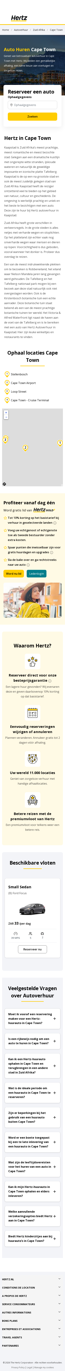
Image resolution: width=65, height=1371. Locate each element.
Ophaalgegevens (20, 97)
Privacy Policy (18, 1367)
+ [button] (6, 412)
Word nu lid (13, 574)
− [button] (6, 417)
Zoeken (32, 116)
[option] (32, 918)
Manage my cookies (44, 1367)
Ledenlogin (36, 574)
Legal (29, 1367)
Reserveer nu (32, 949)
